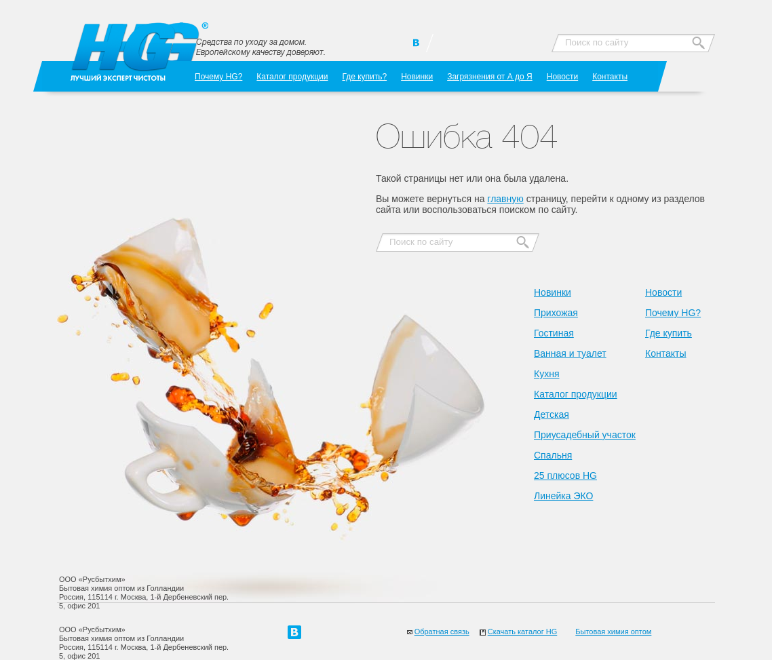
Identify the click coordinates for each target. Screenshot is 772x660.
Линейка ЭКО (563, 495)
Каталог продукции (292, 76)
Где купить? (364, 76)
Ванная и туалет (570, 353)
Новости (562, 76)
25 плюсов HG (565, 475)
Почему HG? (218, 76)
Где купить (668, 333)
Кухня (546, 373)
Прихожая (556, 312)
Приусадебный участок (585, 434)
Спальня (553, 455)
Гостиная (554, 333)
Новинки (417, 76)
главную (505, 198)
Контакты (610, 76)
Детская (551, 414)
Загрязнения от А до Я (490, 76)
